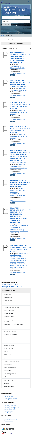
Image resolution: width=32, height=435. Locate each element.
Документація (8, 421)
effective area (7, 354)
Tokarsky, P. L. (14, 68)
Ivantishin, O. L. (24, 231)
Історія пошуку (9, 397)
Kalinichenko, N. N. (15, 168)
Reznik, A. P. (22, 195)
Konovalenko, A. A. (15, 90)
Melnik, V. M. (20, 267)
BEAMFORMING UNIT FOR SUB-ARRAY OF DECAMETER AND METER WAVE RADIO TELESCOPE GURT (19, 183)
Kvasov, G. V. (23, 265)
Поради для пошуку (10, 419)
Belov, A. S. (22, 263)
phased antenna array (10, 367)
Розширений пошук (10, 399)
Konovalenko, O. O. (15, 66)
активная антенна (9, 316)
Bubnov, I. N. (13, 114)
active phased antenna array (12, 307)
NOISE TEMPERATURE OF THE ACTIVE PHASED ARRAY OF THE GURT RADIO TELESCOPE (19, 130)
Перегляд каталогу (10, 406)
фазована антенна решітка (11, 328)
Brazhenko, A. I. (14, 231)
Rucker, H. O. (20, 262)
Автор (2, 35)
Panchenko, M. (14, 263)
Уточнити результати (16, 44)
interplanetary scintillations (11, 361)
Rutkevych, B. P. (21, 260)
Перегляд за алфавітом (11, 408)
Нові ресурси (8, 412)
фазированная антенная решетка (13, 324)
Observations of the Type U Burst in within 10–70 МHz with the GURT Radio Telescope (18, 248)
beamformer (7, 342)
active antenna (8, 304)
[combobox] (16, 17)
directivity (6, 351)
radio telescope (8, 297)
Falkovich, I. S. (14, 195)
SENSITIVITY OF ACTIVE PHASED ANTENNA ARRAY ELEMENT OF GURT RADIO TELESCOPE (18, 106)
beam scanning (8, 339)
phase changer (8, 364)
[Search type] (16, 21)
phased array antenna (10, 374)
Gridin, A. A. (21, 190)
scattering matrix (8, 380)
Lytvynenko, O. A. (15, 232)
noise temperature (9, 310)
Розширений (16, 25)
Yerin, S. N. (21, 68)
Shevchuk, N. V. (21, 258)
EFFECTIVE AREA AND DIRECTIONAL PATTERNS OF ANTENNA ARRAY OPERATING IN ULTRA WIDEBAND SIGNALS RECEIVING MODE (18, 57)
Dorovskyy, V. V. (23, 253)
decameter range (8, 348)
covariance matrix (9, 345)
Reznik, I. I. (13, 262)
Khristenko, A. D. (14, 265)
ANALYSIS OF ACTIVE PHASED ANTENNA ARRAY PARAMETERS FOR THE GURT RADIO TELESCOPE (18, 83)
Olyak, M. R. (24, 225)
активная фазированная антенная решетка (13, 320)
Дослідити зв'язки (10, 410)
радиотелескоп (8, 294)
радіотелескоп (8, 301)
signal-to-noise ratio (9, 386)
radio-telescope (8, 377)
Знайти (6, 25)
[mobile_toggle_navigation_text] (28, 2)
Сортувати (4, 48)
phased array (7, 370)
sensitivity (6, 383)
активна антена (8, 313)
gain (5, 358)
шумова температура (10, 331)
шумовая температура (10, 334)
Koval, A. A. (13, 260)
